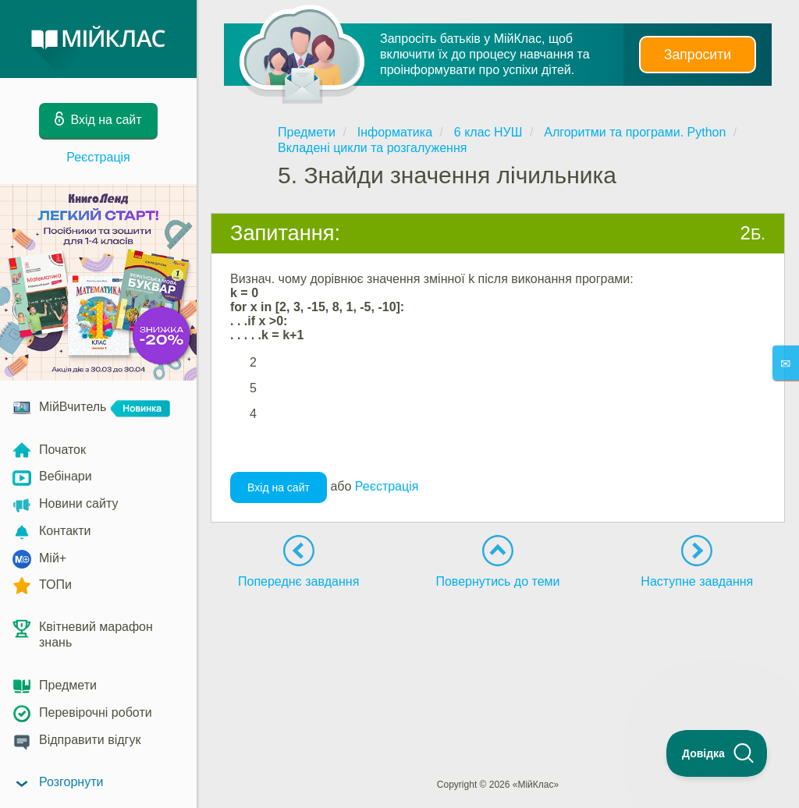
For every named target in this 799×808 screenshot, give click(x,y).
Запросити (697, 54)
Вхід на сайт (278, 487)
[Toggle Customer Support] (717, 753)
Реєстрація (98, 157)
